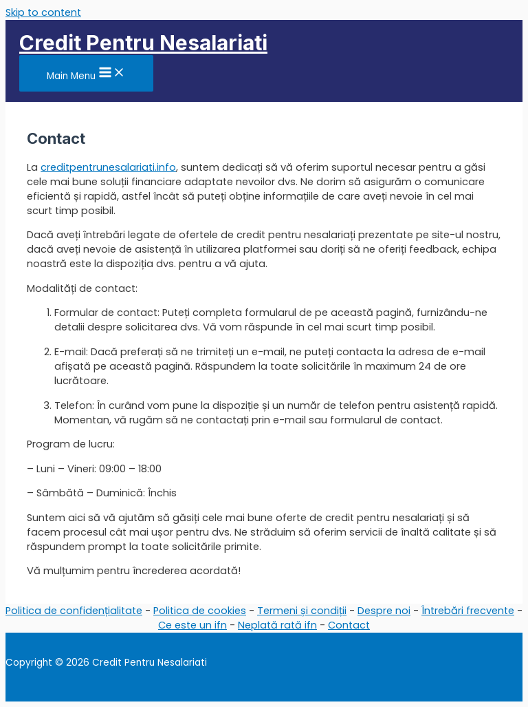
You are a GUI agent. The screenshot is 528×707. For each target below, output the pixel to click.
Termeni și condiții (301, 611)
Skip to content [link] (43, 12)
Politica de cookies (199, 611)
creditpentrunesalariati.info (108, 167)
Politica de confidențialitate (74, 611)
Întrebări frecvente (467, 611)
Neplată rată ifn (277, 625)
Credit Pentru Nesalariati (143, 42)
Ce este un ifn (192, 625)
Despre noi (384, 611)
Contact (349, 625)
